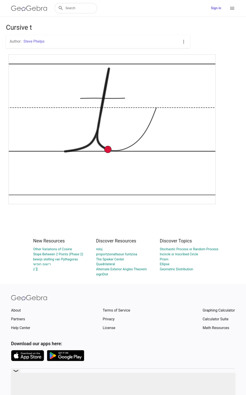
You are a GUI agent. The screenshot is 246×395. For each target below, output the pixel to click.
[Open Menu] (232, 8)
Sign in (216, 8)
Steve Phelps (34, 41)
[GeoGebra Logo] (29, 8)
